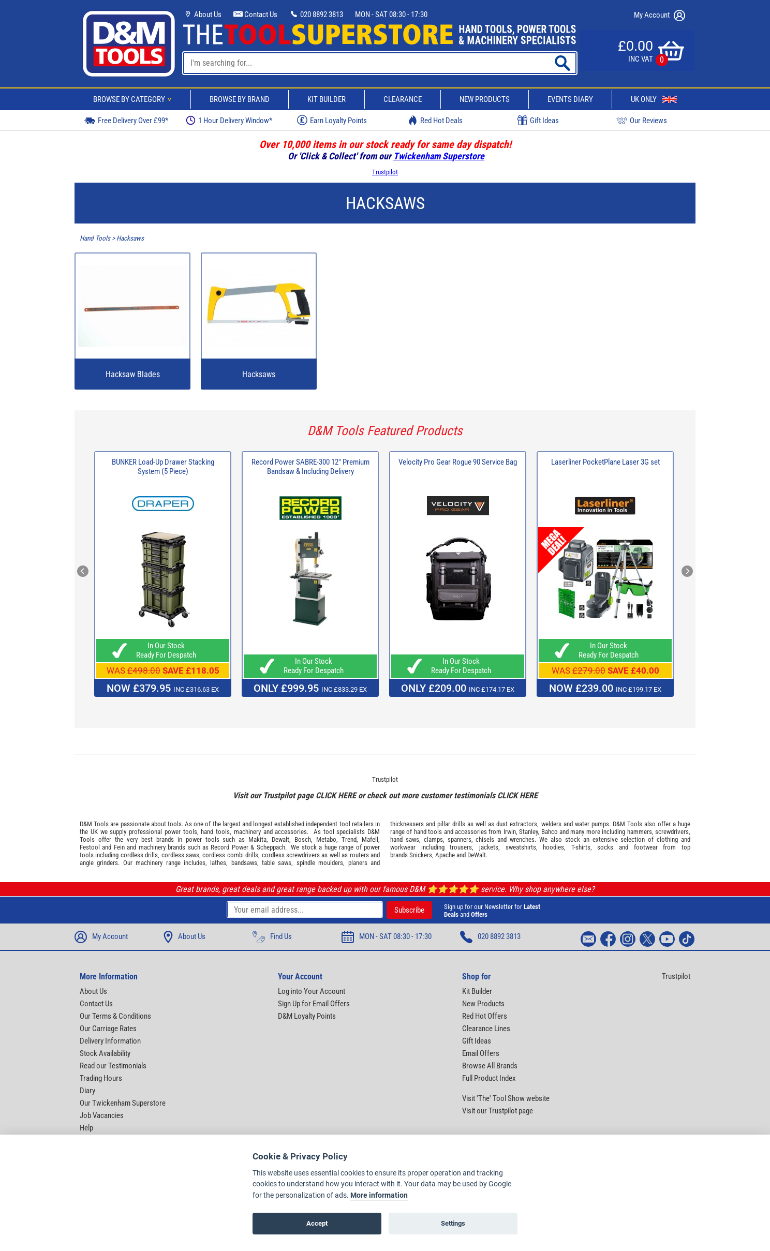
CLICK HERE (336, 795)
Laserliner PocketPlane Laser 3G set (605, 462)
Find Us (272, 937)
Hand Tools (95, 238)
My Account (659, 15)
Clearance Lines (486, 1028)
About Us (202, 14)
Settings (453, 1223)
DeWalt (476, 855)
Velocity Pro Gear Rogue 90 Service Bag (457, 462)
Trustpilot (385, 172)
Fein (119, 847)
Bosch (302, 839)
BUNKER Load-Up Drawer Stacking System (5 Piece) (163, 466)
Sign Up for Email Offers (314, 1003)
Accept (317, 1223)
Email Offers (480, 1053)
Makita (257, 839)
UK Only (654, 99)
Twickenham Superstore (438, 156)
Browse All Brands (489, 1065)
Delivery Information (110, 1041)
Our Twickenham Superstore (123, 1103)
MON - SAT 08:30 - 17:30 (391, 14)
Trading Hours (101, 1078)
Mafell (370, 839)
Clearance (402, 99)
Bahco (549, 832)
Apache (445, 855)
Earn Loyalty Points (332, 120)
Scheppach (271, 847)
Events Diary (570, 99)
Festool (90, 847)
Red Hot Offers (484, 1016)
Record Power (229, 847)
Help (86, 1128)
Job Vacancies (102, 1115)
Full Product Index (489, 1078)
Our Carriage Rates (108, 1028)
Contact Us (255, 14)
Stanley (528, 832)
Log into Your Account (311, 991)
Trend (349, 839)
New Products (485, 99)
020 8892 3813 (316, 14)
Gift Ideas (538, 120)
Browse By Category (134, 99)
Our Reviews (641, 120)
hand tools (215, 832)
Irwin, (510, 832)
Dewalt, (281, 839)
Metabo (326, 839)
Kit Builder (326, 99)
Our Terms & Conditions (115, 1016)
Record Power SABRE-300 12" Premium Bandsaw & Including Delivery (310, 466)
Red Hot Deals (435, 120)
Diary (87, 1090)
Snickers (420, 855)
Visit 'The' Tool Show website (506, 1098)
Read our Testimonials (113, 1065)
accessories (291, 832)
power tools (181, 832)
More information (379, 1195)
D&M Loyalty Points (307, 1016)
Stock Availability (105, 1053)
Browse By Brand (240, 99)
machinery (247, 832)
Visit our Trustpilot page (497, 1110)
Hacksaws (130, 238)
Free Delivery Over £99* (126, 120)
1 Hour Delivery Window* (229, 120)
